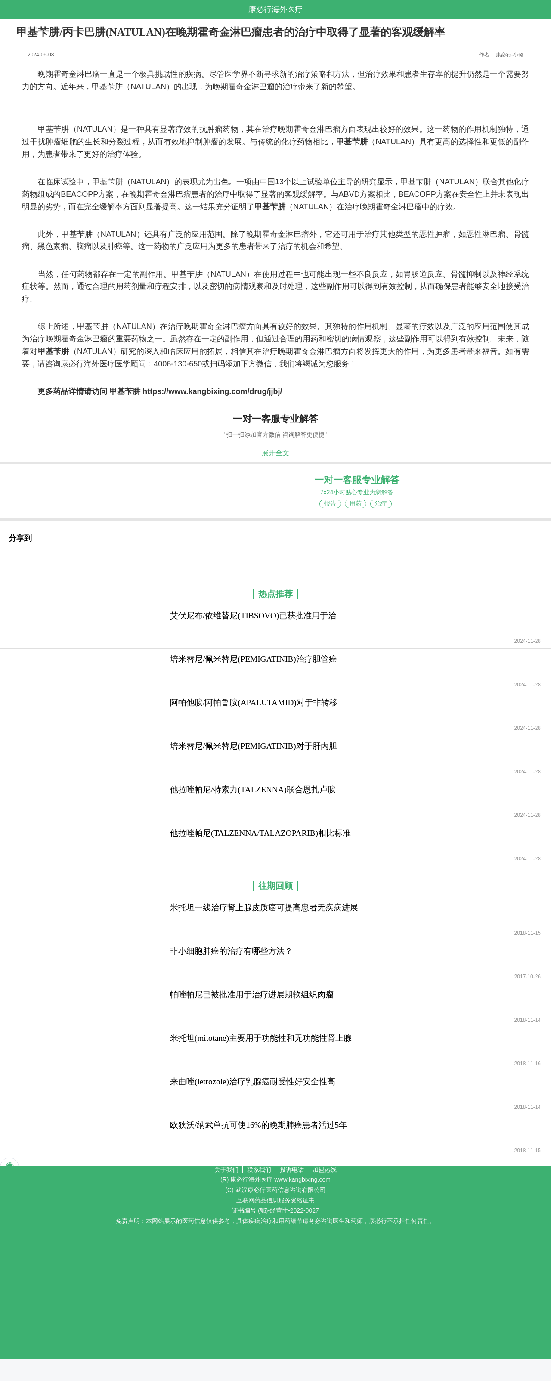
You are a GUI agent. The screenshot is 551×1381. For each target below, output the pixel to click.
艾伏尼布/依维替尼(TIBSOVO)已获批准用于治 (253, 615)
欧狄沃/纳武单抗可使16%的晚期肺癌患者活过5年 (258, 1125)
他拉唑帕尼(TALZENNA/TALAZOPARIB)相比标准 (260, 833)
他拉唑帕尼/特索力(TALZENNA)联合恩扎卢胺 (253, 789)
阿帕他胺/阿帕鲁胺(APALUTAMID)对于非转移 (253, 702)
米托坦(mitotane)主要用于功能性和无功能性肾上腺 (261, 1038)
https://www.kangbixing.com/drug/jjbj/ (212, 391)
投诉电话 (292, 1169)
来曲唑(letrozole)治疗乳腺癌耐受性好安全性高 (252, 1081)
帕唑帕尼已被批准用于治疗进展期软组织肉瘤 (252, 994)
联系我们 (259, 1169)
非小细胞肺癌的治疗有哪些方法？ (231, 951)
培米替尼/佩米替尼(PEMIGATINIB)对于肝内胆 (253, 746)
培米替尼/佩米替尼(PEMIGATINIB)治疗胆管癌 (253, 659)
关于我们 (226, 1169)
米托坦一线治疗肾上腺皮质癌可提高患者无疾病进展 (264, 907)
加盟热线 (325, 1169)
